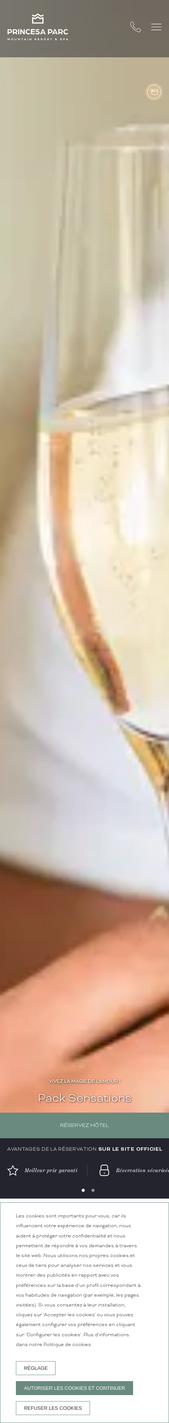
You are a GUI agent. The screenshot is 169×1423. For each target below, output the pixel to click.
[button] (156, 27)
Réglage (36, 1368)
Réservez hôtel (84, 1125)
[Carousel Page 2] (93, 1190)
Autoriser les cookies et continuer (74, 1388)
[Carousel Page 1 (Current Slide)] (83, 1190)
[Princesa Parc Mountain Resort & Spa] (38, 29)
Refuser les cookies (53, 1408)
